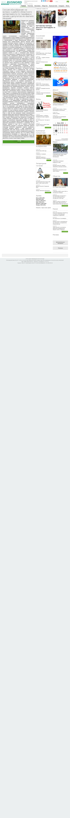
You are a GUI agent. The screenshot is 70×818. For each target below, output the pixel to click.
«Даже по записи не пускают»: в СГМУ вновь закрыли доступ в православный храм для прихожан (60, 202)
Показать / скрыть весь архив (43, 207)
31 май (37, 114)
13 (64, 128)
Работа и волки (56, 113)
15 (54, 130)
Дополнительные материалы (60, 243)
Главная (23, 6)
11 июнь (54, 164)
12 (62, 128)
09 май (37, 189)
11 (60, 128)
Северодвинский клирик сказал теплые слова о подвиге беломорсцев (59, 155)
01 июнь (37, 149)
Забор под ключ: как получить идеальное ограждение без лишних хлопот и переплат (59, 228)
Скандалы (61, 6)
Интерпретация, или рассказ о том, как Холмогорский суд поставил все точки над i (59, 197)
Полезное (60, 248)
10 (58, 128)
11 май (37, 56)
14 (66, 128)
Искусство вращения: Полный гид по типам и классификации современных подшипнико (60, 214)
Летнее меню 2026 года (41, 150)
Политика (30, 6)
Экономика (37, 6)
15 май (54, 190)
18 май (37, 123)
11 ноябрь (15, 140)
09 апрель (54, 115)
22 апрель (54, 112)
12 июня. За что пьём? (41, 48)
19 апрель (37, 87)
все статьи (49, 160)
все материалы (48, 127)
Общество (45, 6)
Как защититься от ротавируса (59, 218)
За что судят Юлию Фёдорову (59, 187)
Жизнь (67, 6)
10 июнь (54, 168)
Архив (22, 140)
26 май (54, 217)
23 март (37, 91)
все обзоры (49, 95)
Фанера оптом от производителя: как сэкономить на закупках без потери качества (60, 223)
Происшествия (53, 6)
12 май (54, 194)
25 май (54, 220)
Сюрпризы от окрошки (41, 154)
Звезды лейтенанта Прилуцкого (43, 190)
